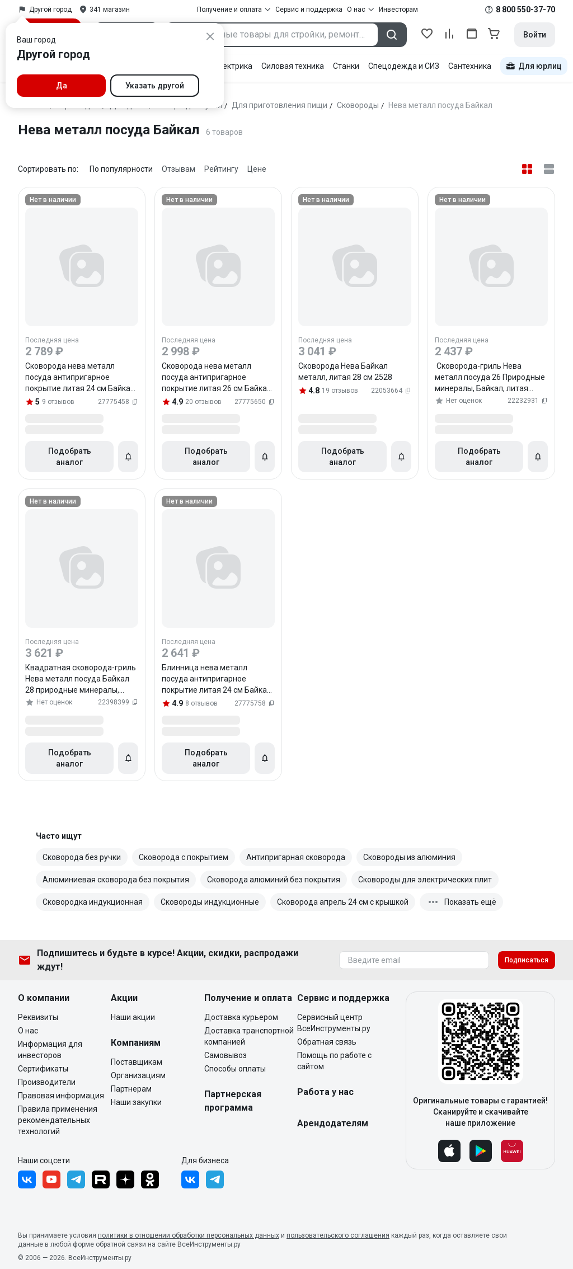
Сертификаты (43, 1068)
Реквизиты (38, 1017)
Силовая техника (292, 66)
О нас (28, 1030)
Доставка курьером (241, 1017)
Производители (47, 1082)
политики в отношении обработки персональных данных (188, 1235)
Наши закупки (136, 1102)
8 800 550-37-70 (525, 9)
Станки (346, 66)
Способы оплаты (235, 1068)
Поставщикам (136, 1062)
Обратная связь (326, 1041)
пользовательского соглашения (337, 1235)
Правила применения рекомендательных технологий (57, 1120)
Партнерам (131, 1088)
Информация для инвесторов (50, 1050)
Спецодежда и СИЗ (403, 66)
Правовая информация (61, 1095)
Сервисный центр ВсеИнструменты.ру (333, 1023)
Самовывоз (225, 1055)
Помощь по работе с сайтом (334, 1061)
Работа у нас (325, 1092)
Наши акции (133, 1017)
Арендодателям (332, 1123)
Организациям (138, 1075)
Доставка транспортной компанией (249, 1036)
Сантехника (469, 66)
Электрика (232, 66)
